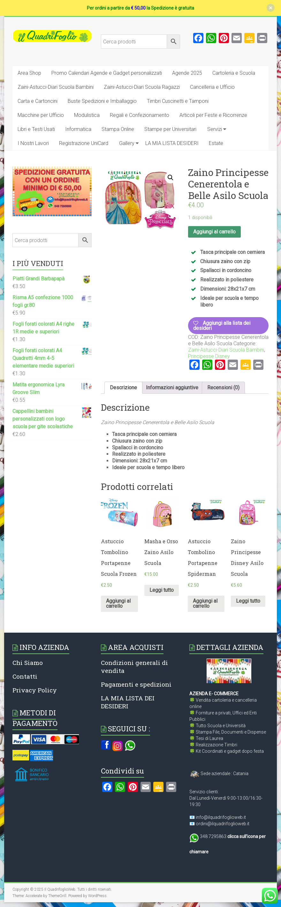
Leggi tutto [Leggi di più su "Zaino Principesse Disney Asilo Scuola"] (248, 601)
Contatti (24, 676)
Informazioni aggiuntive (172, 388)
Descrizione (123, 388)
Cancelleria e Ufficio (212, 87)
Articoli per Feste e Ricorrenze (213, 115)
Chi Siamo (27, 663)
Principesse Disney (209, 356)
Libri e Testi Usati (36, 129)
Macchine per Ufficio (41, 115)
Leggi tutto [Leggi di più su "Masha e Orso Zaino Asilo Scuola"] (161, 590)
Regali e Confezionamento (139, 115)
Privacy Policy (34, 690)
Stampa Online (118, 129)
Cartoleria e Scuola (233, 73)
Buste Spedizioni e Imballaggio (102, 101)
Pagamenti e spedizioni (136, 684)
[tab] (123, 388)
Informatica (78, 129)
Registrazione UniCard (83, 143)
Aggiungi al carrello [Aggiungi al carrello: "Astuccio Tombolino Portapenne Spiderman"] (205, 603)
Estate (216, 143)
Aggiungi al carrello (214, 232)
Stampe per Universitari (170, 129)
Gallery (126, 143)
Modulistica (87, 115)
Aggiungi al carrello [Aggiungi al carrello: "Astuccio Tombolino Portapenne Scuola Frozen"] (118, 603)
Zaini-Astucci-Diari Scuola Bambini (56, 87)
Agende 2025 (187, 73)
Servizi (214, 129)
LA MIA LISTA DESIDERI (172, 143)
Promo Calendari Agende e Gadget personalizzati (106, 73)
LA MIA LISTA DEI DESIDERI (128, 702)
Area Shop (29, 73)
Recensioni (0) (223, 388)
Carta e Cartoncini (37, 101)
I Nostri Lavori (33, 143)
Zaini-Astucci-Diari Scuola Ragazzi (142, 87)
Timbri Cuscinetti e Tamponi (178, 101)
